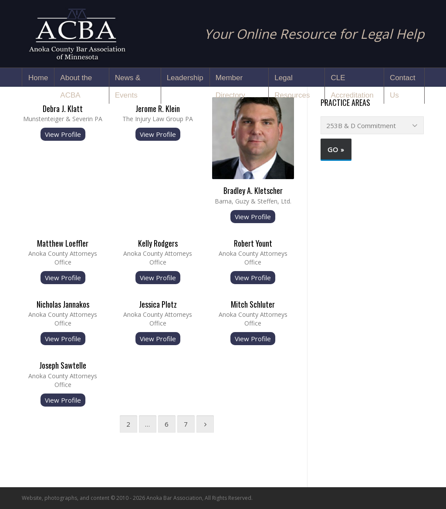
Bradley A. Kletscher (253, 190)
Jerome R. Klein (157, 108)
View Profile (63, 134)
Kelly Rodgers (158, 243)
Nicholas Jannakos (63, 304)
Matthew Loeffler (62, 243)
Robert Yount (253, 243)
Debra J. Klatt (63, 108)
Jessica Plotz (158, 304)
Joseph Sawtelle (62, 365)
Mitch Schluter (253, 304)
